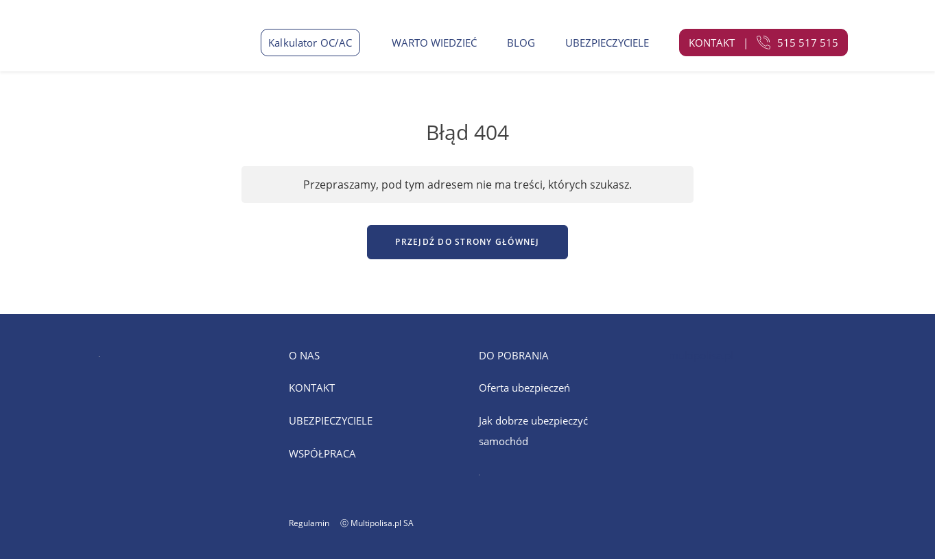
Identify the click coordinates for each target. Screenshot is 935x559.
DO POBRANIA (514, 355)
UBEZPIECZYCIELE (607, 42)
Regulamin (309, 523)
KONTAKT (312, 387)
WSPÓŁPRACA (322, 453)
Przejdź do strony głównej (467, 242)
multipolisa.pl (701, 355)
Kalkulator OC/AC (310, 42)
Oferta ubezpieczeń (524, 387)
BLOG (521, 42)
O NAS (304, 355)
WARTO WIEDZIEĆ (434, 42)
